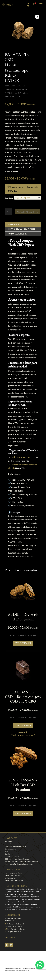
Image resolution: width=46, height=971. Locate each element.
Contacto (8, 844)
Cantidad (9, 198)
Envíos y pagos (10, 878)
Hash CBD (14, 89)
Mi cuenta (8, 841)
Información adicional (21, 229)
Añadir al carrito (27, 211)
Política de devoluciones (14, 880)
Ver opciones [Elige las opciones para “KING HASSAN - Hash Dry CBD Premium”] (23, 813)
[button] (41, 4)
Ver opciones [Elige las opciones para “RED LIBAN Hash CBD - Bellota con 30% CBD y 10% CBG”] (23, 725)
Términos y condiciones (13, 873)
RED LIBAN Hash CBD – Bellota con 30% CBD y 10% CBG (23, 697)
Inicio (7, 86)
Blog (6, 851)
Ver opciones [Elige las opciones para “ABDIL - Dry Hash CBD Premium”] (23, 643)
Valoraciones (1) (17, 233)
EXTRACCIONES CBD (18, 635)
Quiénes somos (10, 849)
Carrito (7, 854)
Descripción (15, 224)
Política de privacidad (13, 875)
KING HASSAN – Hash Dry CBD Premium (23, 785)
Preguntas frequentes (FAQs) (15, 846)
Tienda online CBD (12, 856)
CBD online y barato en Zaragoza (17, 859)
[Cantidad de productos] (8, 211)
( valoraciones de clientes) (23, 735)
